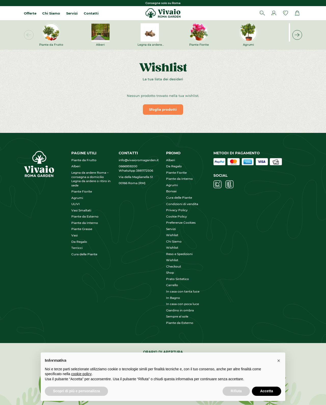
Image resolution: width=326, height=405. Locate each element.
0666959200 (129, 166)
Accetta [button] (266, 391)
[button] (297, 35)
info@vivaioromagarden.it (139, 160)
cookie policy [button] (81, 374)
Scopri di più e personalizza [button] (76, 391)
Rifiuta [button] (236, 391)
